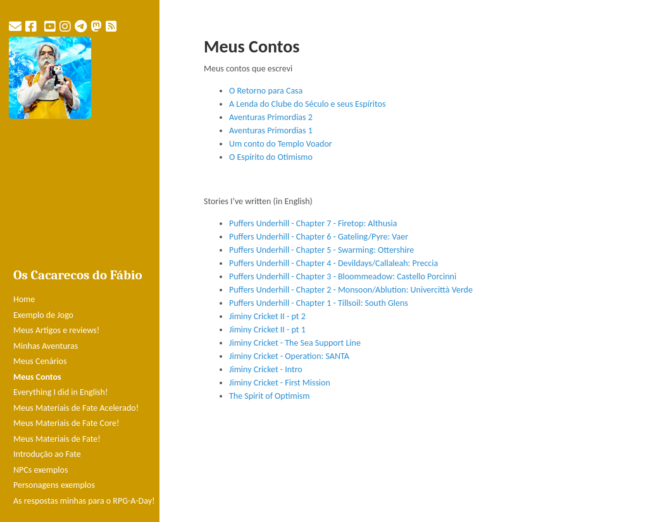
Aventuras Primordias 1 (271, 130)
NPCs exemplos (40, 469)
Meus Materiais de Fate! (57, 439)
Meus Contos (37, 377)
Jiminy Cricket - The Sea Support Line (295, 342)
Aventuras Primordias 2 (271, 117)
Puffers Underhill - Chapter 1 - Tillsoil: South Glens (318, 303)
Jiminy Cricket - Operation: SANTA (289, 356)
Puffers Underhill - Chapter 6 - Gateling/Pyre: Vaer (318, 236)
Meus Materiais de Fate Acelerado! (76, 408)
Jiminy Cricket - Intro (265, 369)
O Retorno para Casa (265, 90)
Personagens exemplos (54, 485)
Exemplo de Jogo (43, 315)
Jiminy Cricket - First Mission (279, 382)
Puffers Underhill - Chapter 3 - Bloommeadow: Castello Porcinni (342, 276)
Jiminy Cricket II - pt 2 (267, 316)
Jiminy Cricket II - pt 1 (267, 329)
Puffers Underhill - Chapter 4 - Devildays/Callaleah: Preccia (333, 263)
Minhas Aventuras (45, 346)
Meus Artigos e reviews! (56, 330)
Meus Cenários (39, 361)
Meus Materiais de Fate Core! (66, 423)
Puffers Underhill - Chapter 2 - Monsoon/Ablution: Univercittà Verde (351, 289)
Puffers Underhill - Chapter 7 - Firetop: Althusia (313, 223)
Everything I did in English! (60, 392)
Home (24, 299)
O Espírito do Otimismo (271, 157)
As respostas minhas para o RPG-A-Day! (84, 500)
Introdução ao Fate (47, 454)
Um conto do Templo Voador (280, 143)
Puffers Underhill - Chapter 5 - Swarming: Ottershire (321, 250)
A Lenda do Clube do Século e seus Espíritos (307, 104)
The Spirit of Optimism (269, 396)
